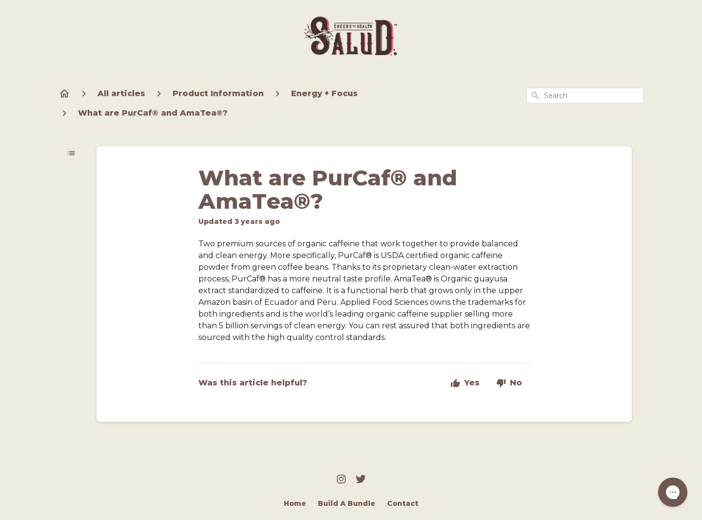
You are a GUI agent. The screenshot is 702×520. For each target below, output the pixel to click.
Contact (402, 503)
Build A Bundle (346, 503)
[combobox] (585, 95)
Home (295, 503)
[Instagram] (341, 480)
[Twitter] (361, 480)
